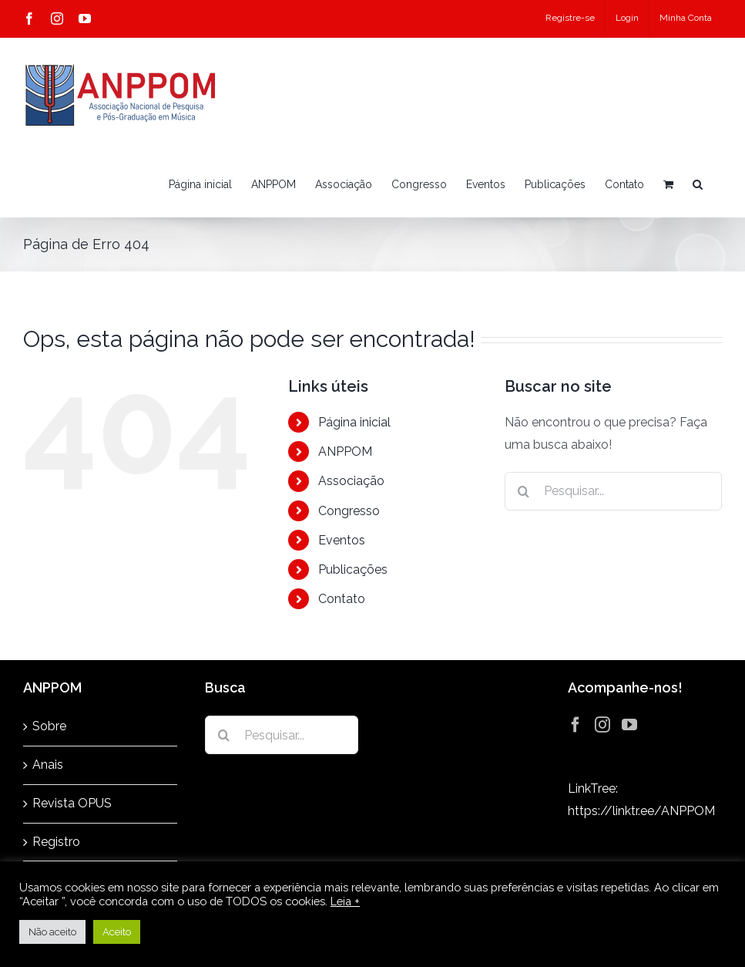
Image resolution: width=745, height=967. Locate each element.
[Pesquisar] (524, 491)
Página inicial (354, 422)
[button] (698, 184)
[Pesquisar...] (613, 491)
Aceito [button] (116, 932)
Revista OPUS (72, 803)
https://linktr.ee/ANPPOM (641, 811)
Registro (56, 841)
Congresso (349, 511)
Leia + (345, 901)
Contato (341, 598)
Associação (351, 480)
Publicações (353, 569)
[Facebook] (575, 725)
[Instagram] (602, 725)
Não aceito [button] (52, 932)
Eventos (341, 540)
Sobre (49, 726)
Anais (47, 764)
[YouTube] (629, 725)
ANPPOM (345, 451)
